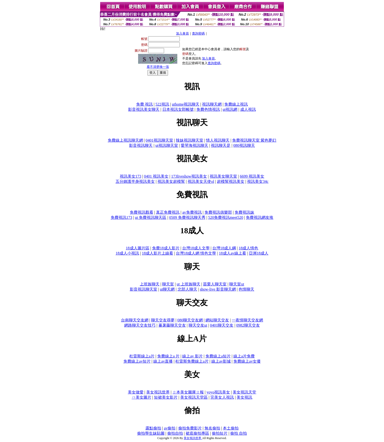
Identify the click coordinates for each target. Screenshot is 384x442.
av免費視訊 (192, 212)
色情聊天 (246, 289)
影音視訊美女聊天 (143, 109)
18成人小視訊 (127, 253)
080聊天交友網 (190, 320)
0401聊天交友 (221, 325)
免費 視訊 (144, 104)
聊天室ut (236, 284)
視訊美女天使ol (201, 181)
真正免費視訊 (168, 212)
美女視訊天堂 (244, 392)
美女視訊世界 (158, 392)
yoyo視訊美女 (218, 392)
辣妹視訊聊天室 (189, 140)
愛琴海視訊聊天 (194, 145)
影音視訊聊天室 (143, 289)
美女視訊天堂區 (194, 397)
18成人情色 (248, 248)
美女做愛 (136, 392)
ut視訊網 (230, 109)
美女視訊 (244, 397)
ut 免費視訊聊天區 (150, 217)
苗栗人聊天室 (215, 284)
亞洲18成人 (258, 253)
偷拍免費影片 (190, 428)
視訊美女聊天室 (223, 176)
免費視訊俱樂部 (218, 212)
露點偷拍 (153, 428)
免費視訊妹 (244, 212)
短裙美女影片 (166, 397)
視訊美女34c (257, 181)
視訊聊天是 (220, 145)
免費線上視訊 (236, 104)
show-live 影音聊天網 (218, 289)
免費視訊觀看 (141, 212)
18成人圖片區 (137, 248)
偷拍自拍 (175, 433)
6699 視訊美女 (252, 176)
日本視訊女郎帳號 (178, 109)
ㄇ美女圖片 (141, 397)
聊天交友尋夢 (163, 320)
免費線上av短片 (137, 361)
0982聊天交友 (248, 325)
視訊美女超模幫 (171, 181)
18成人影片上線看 (157, 253)
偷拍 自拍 (238, 433)
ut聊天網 (167, 289)
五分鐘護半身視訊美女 (135, 181)
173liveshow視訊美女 (189, 176)
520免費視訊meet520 (225, 217)
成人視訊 (248, 109)
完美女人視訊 (222, 397)
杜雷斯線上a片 (142, 356)
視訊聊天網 (212, 104)
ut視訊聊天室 (167, 145)
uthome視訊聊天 (185, 104)
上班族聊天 (149, 284)
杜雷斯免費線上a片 (191, 361)
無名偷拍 (212, 428)
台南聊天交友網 (134, 320)
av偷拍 (169, 428)
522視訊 (162, 104)
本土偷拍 (231, 428)
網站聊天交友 (217, 320)
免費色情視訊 (208, 109)
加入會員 (182, 33)
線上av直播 (163, 361)
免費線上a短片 (218, 356)
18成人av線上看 (232, 253)
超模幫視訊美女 (230, 181)
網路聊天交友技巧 (140, 325)
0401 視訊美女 (156, 176)
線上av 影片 (192, 356)
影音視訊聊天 (141, 145)
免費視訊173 (121, 217)
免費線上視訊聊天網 (125, 140)
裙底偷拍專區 (197, 433)
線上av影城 (221, 361)
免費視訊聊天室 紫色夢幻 (254, 140)
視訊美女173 (130, 176)
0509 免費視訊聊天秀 (187, 217)
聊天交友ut (198, 325)
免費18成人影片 (166, 248)
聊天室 (168, 284)
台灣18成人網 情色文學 (196, 253)
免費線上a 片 (168, 356)
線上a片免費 (244, 356)
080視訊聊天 (244, 145)
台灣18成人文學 (196, 248)
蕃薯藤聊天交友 (172, 325)
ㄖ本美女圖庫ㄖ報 (188, 392)
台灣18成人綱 (224, 248)
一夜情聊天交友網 (247, 320)
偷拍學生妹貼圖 (151, 433)
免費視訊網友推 (259, 217)
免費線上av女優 (247, 361)
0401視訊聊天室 (159, 140)
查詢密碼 (198, 33)
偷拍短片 (220, 433)
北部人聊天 (187, 289)
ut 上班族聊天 (188, 284)
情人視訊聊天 (217, 140)
